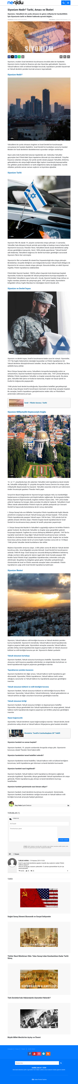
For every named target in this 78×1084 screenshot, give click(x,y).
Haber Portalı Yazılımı (40, 1079)
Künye (17, 1049)
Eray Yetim (18, 805)
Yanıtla (22, 871)
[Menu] (68, 2)
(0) (28, 871)
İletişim (23, 1049)
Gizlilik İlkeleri (31, 1049)
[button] (61, 56)
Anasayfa (10, 1049)
